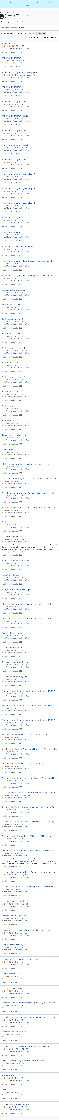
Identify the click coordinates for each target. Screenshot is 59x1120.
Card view (29, 34)
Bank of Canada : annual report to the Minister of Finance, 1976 (29, 507)
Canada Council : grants (12, 647)
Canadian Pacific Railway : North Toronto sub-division (25, 1046)
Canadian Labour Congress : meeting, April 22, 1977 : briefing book (29, 887)
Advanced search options (13, 27)
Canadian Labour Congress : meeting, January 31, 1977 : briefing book (29, 1017)
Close (12, 12)
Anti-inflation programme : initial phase (19, 72)
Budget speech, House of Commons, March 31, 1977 (25, 959)
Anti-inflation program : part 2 (15, 116)
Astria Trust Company (11, 575)
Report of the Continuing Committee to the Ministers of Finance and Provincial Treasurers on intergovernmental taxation (29, 807)
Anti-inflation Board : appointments (17, 246)
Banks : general (8, 522)
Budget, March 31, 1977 (12, 974)
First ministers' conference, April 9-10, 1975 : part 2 (24, 763)
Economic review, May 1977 (14, 988)
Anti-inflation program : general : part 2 (19, 188)
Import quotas (8, 420)
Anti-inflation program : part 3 (15, 159)
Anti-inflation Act (9, 43)
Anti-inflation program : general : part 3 (19, 203)
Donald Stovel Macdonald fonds (18, 48)
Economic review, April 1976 (14, 916)
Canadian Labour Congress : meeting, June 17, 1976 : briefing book (29, 1003)
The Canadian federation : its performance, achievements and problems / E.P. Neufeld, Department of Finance (29, 872)
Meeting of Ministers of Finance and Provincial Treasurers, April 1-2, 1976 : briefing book (29, 821)
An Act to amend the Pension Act (16, 560)
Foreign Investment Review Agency (17, 589)
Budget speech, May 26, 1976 (15, 945)
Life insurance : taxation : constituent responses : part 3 (26, 618)
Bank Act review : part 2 (12, 319)
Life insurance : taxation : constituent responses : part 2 (26, 604)
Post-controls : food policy (13, 290)
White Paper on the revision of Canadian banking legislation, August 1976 (29, 493)
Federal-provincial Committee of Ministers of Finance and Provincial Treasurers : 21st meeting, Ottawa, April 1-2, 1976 (29, 836)
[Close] (56, 3)
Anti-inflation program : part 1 (15, 101)
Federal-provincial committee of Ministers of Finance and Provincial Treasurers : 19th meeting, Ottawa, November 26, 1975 (29, 778)
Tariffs (4, 1090)
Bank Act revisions (10, 391)
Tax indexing (7, 449)
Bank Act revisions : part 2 (13, 362)
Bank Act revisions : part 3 (13, 377)
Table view (40, 34)
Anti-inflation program (12, 58)
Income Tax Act (8, 1075)
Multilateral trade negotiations (15, 1104)
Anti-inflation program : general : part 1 (19, 174)
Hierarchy (18, 34)
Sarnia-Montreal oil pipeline (14, 435)
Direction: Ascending (50, 37)
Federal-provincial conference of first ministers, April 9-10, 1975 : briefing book (29, 691)
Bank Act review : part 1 (12, 304)
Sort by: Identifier (33, 37)
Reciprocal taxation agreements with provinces (23, 1061)
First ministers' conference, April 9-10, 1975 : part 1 (24, 734)
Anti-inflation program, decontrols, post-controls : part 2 (27, 275)
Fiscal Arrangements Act (12, 536)
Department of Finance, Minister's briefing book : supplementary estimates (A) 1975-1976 (29, 930)
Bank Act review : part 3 (12, 333)
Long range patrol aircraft (13, 901)
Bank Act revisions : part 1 (13, 348)
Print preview (6, 34)
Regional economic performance (16, 662)
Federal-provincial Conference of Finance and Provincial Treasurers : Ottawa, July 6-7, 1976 (29, 850)
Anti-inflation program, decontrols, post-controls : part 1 (27, 261)
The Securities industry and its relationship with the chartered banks (29, 478)
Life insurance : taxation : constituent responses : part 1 (26, 464)
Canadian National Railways (14, 1032)
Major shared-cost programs (14, 676)
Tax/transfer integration (12, 633)
